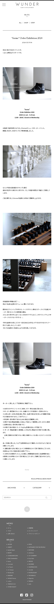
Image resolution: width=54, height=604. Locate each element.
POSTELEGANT (33, 572)
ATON (30, 544)
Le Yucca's (10, 567)
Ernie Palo (31, 558)
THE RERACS (32, 575)
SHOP (26, 23)
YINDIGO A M (11, 584)
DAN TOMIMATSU (12, 558)
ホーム (9, 528)
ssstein (9, 581)
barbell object (11, 550)
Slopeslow (31, 578)
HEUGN (31, 561)
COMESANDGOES (13, 555)
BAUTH (10, 553)
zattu (30, 584)
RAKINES (10, 575)
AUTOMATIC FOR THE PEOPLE (37, 547)
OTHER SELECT (12, 587)
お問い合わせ (11, 533)
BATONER (31, 550)
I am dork (10, 564)
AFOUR (10, 544)
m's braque (11, 570)
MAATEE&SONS (33, 567)
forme (34, 479)
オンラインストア (33, 531)
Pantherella (11, 572)
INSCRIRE (31, 564)
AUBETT (10, 547)
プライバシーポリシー (34, 533)
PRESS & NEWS (41, 479)
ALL (20, 23)
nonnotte (31, 570)
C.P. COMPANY (33, 555)
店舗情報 (31, 528)
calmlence (31, 553)
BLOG (27, 15)
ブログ (9, 531)
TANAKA (31, 581)
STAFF (33, 23)
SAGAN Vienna (12, 578)
